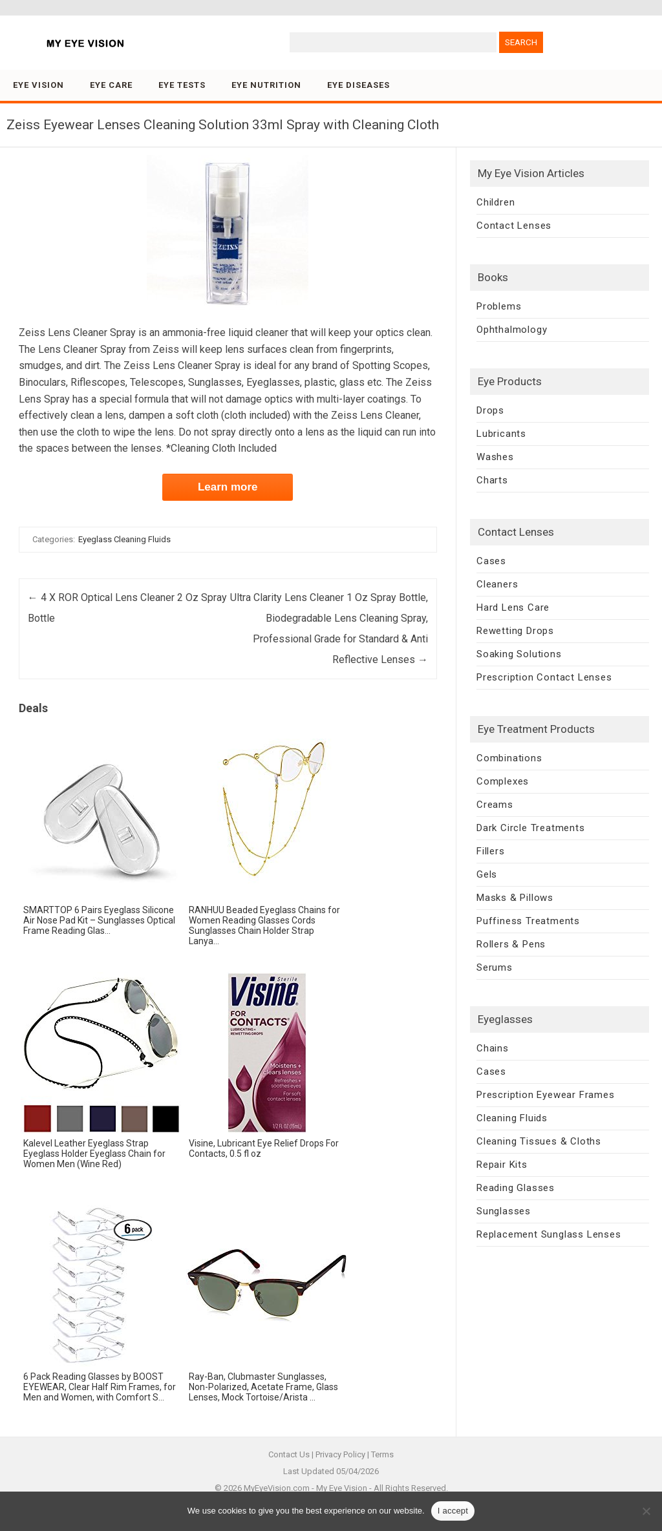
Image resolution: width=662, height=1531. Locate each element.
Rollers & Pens (511, 944)
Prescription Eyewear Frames (545, 1095)
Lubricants (501, 433)
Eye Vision (38, 85)
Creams (494, 804)
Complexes (502, 781)
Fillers (490, 851)
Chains (492, 1048)
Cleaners (497, 584)
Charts (492, 480)
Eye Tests (182, 85)
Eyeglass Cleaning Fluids (124, 539)
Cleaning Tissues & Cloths (538, 1141)
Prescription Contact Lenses (544, 677)
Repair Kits (502, 1164)
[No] (645, 1511)
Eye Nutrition (266, 85)
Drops (490, 410)
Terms (382, 1454)
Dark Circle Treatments (530, 828)
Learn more (228, 487)
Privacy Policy (340, 1454)
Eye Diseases (358, 85)
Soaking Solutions (519, 654)
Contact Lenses (513, 225)
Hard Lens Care (513, 607)
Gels (486, 874)
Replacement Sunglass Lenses (548, 1234)
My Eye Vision (341, 1488)
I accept (453, 1510)
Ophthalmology (511, 329)
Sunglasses (503, 1211)
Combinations (509, 758)
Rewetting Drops (515, 631)
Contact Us (289, 1454)
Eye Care (111, 85)
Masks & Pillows (514, 897)
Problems (498, 306)
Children (495, 202)
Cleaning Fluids (512, 1118)
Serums (494, 967)
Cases (491, 561)
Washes (495, 457)
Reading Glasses (515, 1188)
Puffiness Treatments (528, 921)
